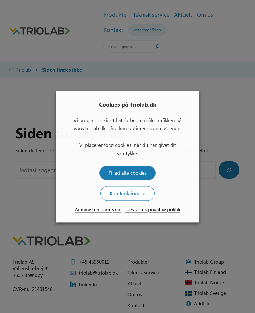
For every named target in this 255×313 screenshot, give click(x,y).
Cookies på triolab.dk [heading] (127, 104)
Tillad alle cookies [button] (127, 173)
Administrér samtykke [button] (98, 209)
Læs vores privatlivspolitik (152, 209)
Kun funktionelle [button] (127, 193)
